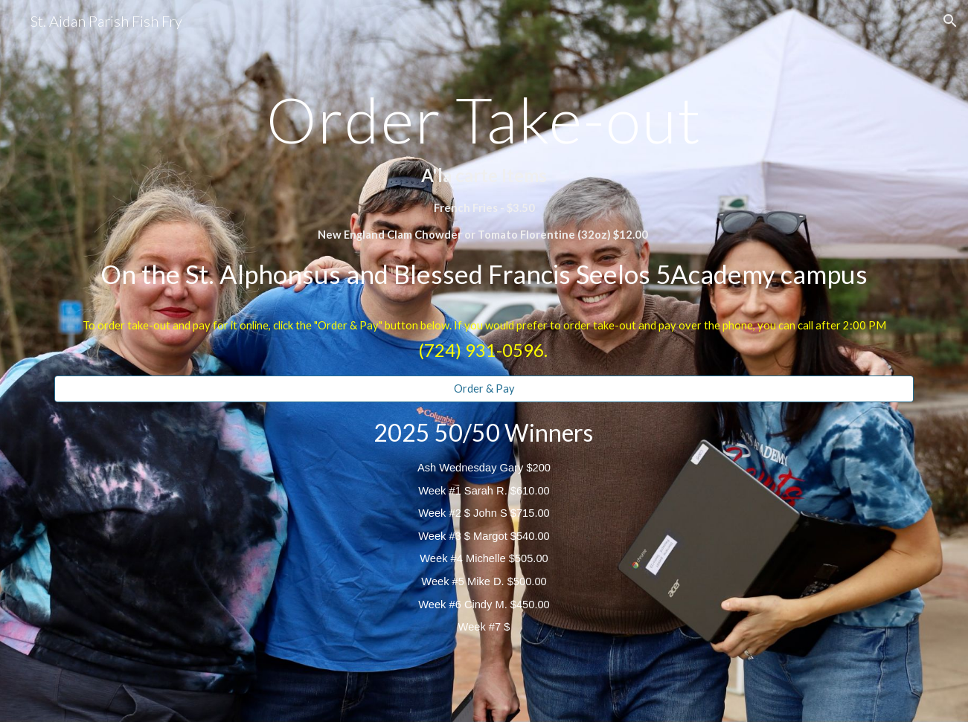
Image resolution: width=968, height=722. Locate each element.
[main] (483, 191)
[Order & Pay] (483, 389)
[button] (950, 21)
